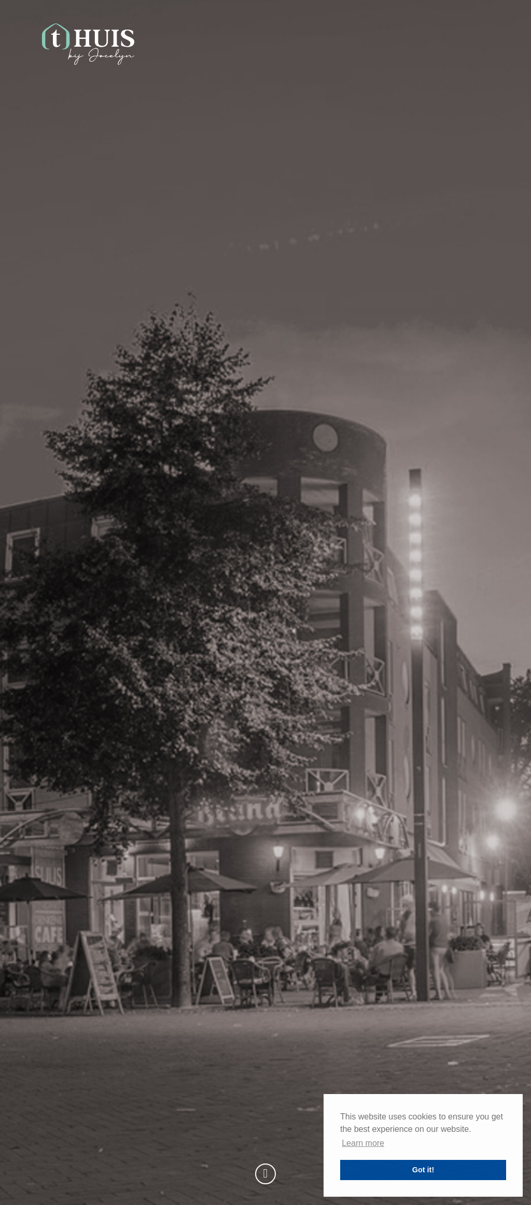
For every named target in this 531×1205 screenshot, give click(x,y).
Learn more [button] (363, 1143)
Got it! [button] (423, 1170)
